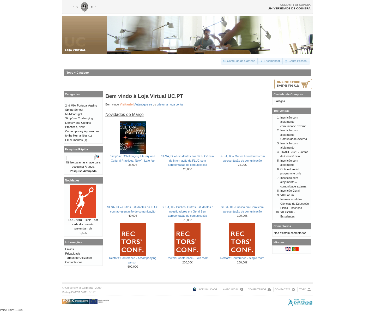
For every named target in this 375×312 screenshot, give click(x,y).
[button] (239, 61)
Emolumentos (74, 140)
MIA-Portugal (73, 114)
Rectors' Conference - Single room (242, 258)
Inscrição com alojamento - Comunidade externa (293, 134)
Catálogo (82, 72)
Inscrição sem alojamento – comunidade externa (293, 182)
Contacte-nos (73, 262)
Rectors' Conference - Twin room (187, 258)
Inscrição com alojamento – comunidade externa (293, 122)
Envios (69, 249)
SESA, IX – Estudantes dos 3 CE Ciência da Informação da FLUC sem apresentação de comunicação (187, 160)
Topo (69, 72)
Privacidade (72, 253)
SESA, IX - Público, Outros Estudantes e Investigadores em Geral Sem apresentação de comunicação (187, 211)
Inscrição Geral (290, 190)
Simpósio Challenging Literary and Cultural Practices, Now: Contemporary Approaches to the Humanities (82, 127)
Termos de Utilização (78, 257)
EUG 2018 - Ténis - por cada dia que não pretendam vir (83, 224)
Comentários (282, 226)
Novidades (72, 180)
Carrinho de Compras (288, 94)
